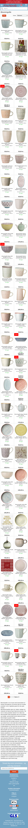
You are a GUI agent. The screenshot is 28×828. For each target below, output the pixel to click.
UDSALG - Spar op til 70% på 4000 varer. (14, 2)
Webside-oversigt (14, 781)
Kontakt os (14, 778)
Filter (4, 15)
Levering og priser (13, 776)
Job (14, 785)
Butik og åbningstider (14, 783)
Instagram (14, 796)
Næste (16, 697)
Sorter (14, 15)
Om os (14, 780)
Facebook (14, 794)
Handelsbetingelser (14, 790)
